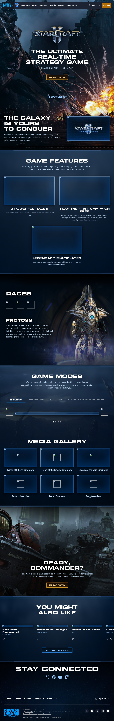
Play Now (57, 77)
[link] (57, 97)
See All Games (57, 650)
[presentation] (8, 5)
